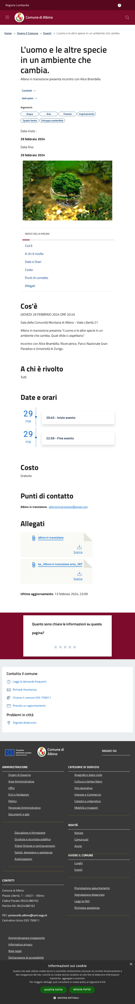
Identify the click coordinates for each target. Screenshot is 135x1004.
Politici (12, 801)
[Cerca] (127, 17)
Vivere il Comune (28, 33)
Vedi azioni (30, 98)
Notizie (78, 833)
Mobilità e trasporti (86, 807)
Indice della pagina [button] (37, 234)
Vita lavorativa (83, 788)
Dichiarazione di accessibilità (26, 957)
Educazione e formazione (30, 832)
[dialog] (67, 982)
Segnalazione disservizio (89, 894)
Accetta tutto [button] (53, 989)
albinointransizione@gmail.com (68, 507)
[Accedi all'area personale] (119, 5)
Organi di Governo (19, 775)
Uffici (11, 788)
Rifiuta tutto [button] (82, 989)
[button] (67, 998)
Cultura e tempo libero (88, 781)
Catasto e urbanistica (87, 801)
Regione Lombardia (17, 5)
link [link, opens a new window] (103, 982)
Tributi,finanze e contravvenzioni (35, 846)
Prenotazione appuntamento (92, 888)
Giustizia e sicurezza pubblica (33, 839)
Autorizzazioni (23, 859)
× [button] (131, 964)
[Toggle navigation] (7, 17)
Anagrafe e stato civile (88, 775)
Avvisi (78, 846)
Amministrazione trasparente (26, 938)
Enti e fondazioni (18, 794)
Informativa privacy (20, 944)
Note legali (15, 951)
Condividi (29, 91)
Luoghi (78, 863)
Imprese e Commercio (87, 794)
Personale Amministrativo (24, 807)
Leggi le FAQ (82, 901)
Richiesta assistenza (87, 908)
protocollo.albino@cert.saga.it (27, 915)
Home (8, 33)
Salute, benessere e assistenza (33, 852)
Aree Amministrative (21, 781)
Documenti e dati (18, 814)
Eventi (47, 33)
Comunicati (81, 839)
